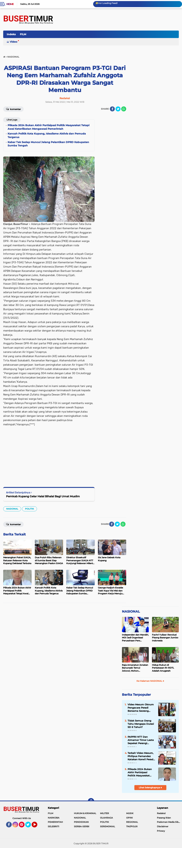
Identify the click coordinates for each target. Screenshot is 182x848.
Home (10, 4)
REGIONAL (132, 822)
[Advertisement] (49, 451)
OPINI (129, 817)
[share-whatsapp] (123, 108)
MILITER (104, 813)
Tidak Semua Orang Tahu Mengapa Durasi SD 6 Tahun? (141, 723)
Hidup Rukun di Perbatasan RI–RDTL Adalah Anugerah (163, 668)
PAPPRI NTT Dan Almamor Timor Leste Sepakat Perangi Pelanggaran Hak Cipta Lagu (141, 740)
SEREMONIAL (107, 826)
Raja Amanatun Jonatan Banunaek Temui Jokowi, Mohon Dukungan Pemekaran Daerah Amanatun (135, 668)
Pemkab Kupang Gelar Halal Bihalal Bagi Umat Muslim (43, 496)
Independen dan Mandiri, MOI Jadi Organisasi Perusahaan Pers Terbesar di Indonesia (135, 637)
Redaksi (161, 813)
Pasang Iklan (164, 817)
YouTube (37, 826)
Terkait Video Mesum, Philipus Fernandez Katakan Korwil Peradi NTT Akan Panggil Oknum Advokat (141, 756)
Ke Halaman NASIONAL (150, 681)
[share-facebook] (112, 108)
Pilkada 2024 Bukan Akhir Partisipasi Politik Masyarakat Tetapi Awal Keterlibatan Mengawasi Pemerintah (140, 772)
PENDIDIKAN (81, 822)
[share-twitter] (118, 108)
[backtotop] (91, 801)
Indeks (11, 34)
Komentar (13, 108)
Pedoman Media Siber (169, 822)
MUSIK (129, 813)
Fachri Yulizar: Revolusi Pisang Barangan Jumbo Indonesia (165, 637)
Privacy (161, 831)
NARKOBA (53, 817)
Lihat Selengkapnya (150, 787)
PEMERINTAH (55, 822)
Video (13, 41)
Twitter (29, 826)
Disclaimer (162, 826)
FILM (23, 34)
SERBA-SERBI (81, 826)
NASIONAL (12, 508)
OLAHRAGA (106, 817)
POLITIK (29, 508)
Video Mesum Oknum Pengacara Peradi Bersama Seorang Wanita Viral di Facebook (141, 708)
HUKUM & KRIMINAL (85, 813)
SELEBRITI (53, 826)
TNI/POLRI (132, 826)
